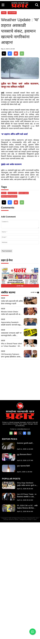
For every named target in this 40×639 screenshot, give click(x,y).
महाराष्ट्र (3, 52)
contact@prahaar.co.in (23, 545)
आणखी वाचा (35, 409)
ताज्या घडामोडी (12, 52)
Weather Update (23, 309)
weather (3, 309)
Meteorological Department (9, 313)
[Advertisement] (20, 19)
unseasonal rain (12, 309)
